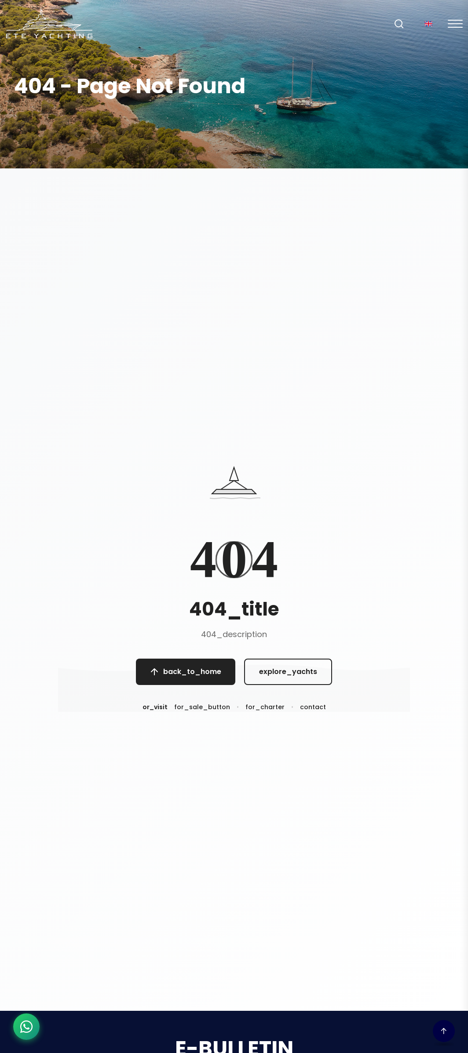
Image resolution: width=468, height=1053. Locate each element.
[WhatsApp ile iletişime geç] (26, 1026)
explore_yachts (288, 674)
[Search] (399, 24)
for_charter (265, 711)
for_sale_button (202, 711)
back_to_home (185, 674)
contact (313, 711)
